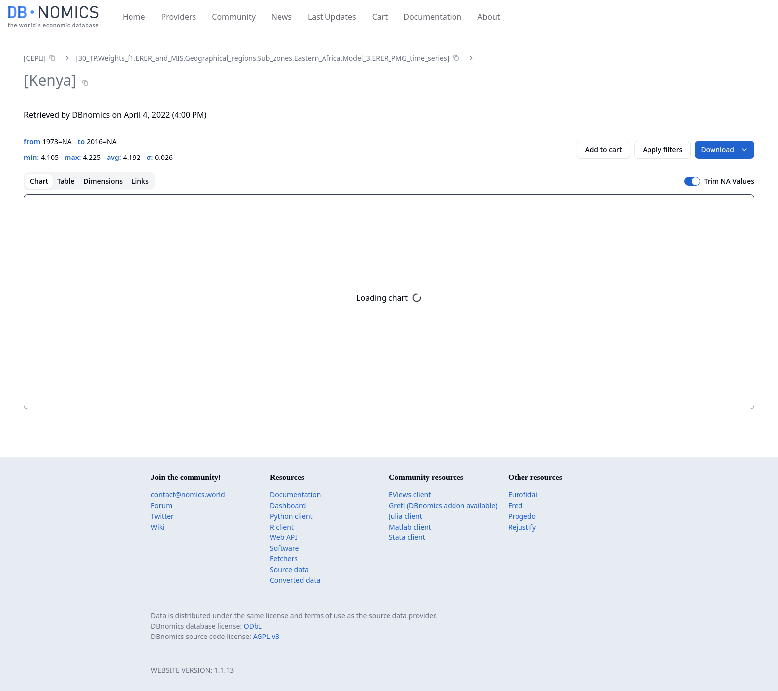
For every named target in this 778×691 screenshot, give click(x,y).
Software (284, 548)
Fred (515, 505)
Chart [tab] (39, 181)
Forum (161, 505)
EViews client (410, 494)
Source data (289, 569)
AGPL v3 (266, 636)
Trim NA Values (729, 181)
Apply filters (662, 149)
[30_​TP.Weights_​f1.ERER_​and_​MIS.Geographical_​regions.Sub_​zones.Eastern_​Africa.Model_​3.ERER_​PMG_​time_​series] (262, 58)
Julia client (405, 516)
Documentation (432, 16)
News (281, 16)
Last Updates (332, 16)
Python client (291, 516)
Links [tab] (140, 181)
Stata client (407, 537)
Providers (178, 16)
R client (282, 527)
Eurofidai (522, 494)
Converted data (295, 580)
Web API (283, 537)
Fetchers (284, 558)
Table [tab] (65, 181)
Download (724, 149)
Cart (380, 16)
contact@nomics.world (188, 494)
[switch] (692, 181)
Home (134, 16)
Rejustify (522, 527)
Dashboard (288, 505)
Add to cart (603, 149)
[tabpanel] (389, 301)
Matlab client (410, 527)
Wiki (158, 527)
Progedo (522, 516)
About (488, 16)
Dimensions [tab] (103, 181)
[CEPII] (35, 58)
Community (234, 16)
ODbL (253, 626)
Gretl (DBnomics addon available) (443, 505)
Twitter (162, 516)
